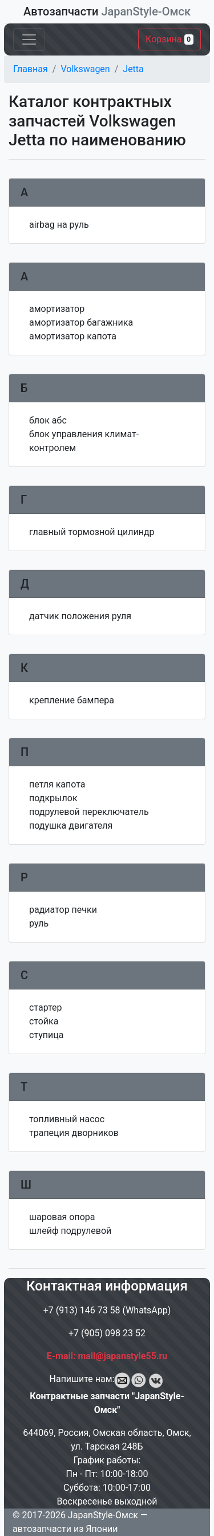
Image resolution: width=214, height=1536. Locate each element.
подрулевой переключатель (89, 811)
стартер (45, 1007)
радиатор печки (63, 909)
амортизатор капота (72, 336)
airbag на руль (59, 224)
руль (39, 923)
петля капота (57, 784)
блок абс (48, 420)
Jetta (133, 69)
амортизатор (56, 308)
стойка (43, 1021)
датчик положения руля (80, 616)
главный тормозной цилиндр (92, 531)
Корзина (169, 39)
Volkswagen (85, 69)
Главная (30, 69)
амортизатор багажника (81, 322)
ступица (46, 1035)
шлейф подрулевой (70, 1230)
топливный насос (66, 1119)
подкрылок (53, 798)
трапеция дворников (74, 1132)
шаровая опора (62, 1217)
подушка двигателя (70, 825)
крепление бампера (71, 700)
